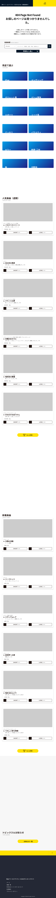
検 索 (49, 46)
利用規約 (9, 889)
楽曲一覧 (9, 885)
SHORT (11, 232)
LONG (37, 232)
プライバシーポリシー (12, 891)
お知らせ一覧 (28, 841)
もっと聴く (30, 435)
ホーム (8, 882)
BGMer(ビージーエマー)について (15, 887)
